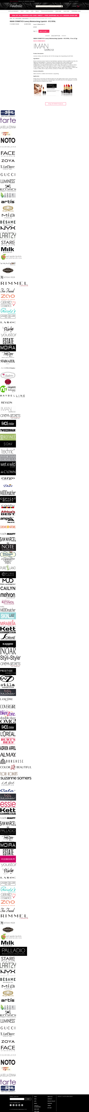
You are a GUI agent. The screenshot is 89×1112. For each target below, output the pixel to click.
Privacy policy (51, 1101)
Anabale (16, 6)
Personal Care (76, 11)
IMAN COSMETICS (25, 18)
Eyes (27, 11)
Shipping (50, 1103)
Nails (37, 11)
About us (71, 1)
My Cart (50, 1107)
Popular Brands (13, 11)
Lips (32, 11)
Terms (49, 1105)
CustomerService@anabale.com (19, 1109)
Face (22, 11)
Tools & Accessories (47, 11)
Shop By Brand (18, 18)
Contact (77, 1)
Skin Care (58, 11)
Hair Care (66, 11)
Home (11, 18)
